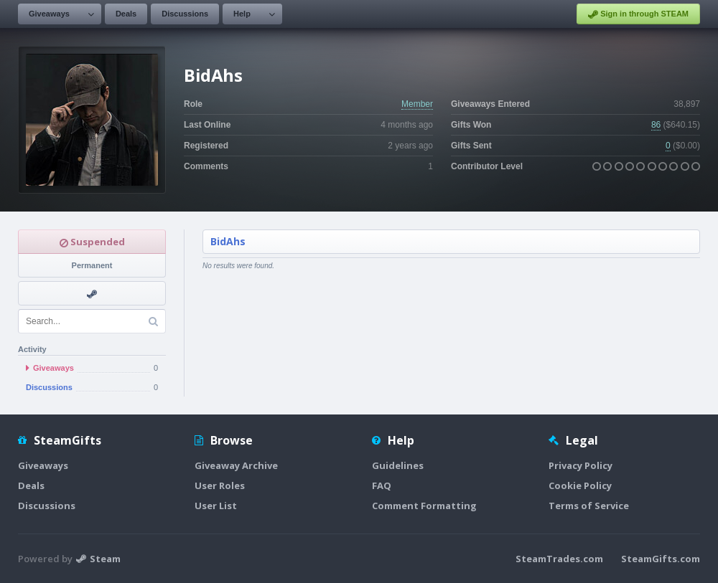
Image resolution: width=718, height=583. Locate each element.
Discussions (185, 13)
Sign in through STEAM (638, 14)
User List (216, 505)
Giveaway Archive (236, 465)
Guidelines (398, 465)
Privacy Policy (580, 465)
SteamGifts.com (660, 558)
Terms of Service (589, 505)
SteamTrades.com (559, 558)
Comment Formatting (424, 505)
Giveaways (49, 13)
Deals (126, 13)
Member (417, 104)
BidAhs (228, 241)
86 (656, 125)
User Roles (220, 485)
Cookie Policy (580, 485)
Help (242, 13)
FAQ (381, 485)
